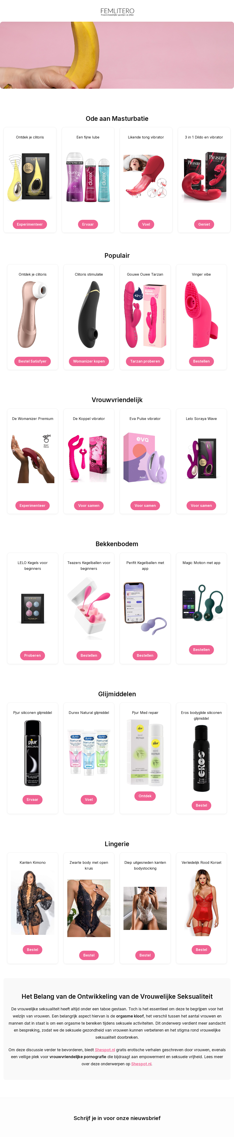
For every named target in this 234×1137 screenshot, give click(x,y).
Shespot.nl (105, 1049)
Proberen (32, 655)
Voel (146, 224)
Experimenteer (30, 224)
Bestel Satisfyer (32, 361)
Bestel (201, 805)
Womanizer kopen (89, 361)
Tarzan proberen (145, 361)
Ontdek (145, 796)
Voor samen (88, 505)
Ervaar (88, 224)
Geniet (204, 224)
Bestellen (201, 361)
